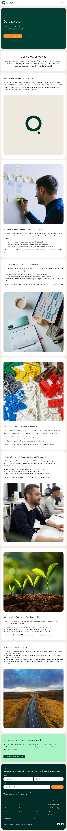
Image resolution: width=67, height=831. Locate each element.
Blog (33, 804)
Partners (5, 808)
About (5, 804)
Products (21, 808)
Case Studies (36, 814)
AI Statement (51, 814)
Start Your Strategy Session (14, 756)
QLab (20, 811)
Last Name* (37, 775)
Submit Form (57, 787)
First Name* (6, 775)
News (34, 808)
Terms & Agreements (54, 804)
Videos (34, 818)
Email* (5, 783)
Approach (6, 811)
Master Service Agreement (56, 808)
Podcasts (35, 811)
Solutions (21, 804)
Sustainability (7, 818)
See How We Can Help (13, 36)
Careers (5, 814)
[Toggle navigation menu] (62, 3)
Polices (50, 811)
